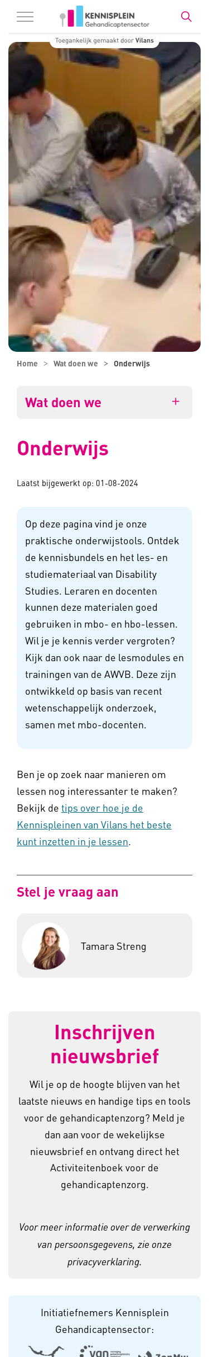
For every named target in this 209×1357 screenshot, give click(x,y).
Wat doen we (63, 402)
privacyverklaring (103, 1261)
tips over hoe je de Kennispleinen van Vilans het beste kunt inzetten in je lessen (94, 824)
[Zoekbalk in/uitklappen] (186, 17)
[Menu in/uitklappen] (25, 17)
